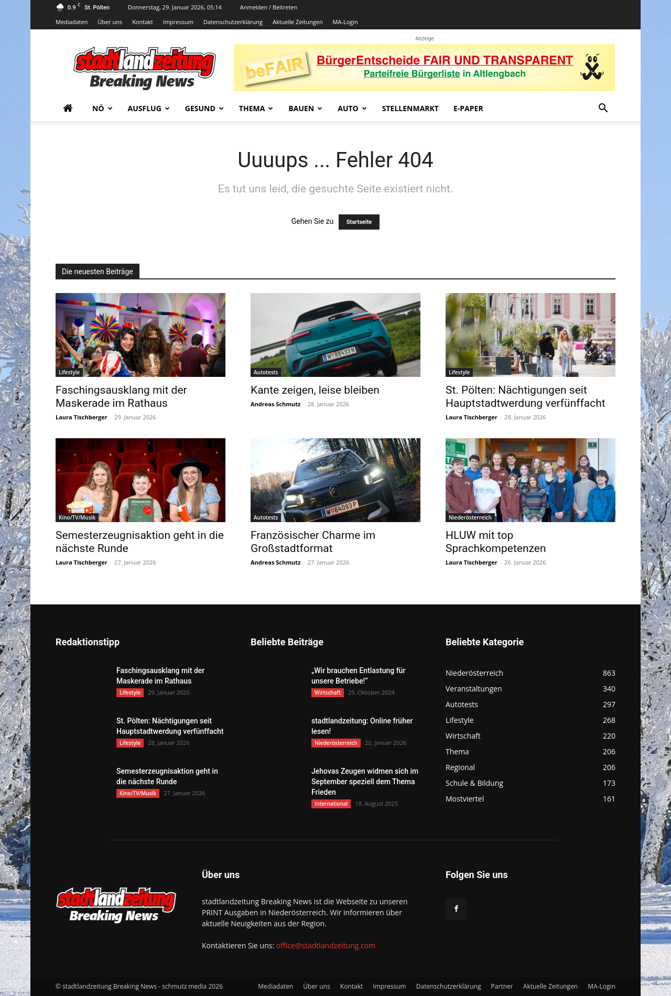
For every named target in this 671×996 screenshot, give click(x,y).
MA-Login (345, 22)
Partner (502, 986)
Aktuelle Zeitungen (298, 22)
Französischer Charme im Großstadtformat (313, 542)
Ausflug (149, 108)
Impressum (178, 22)
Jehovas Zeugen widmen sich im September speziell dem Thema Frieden (364, 781)
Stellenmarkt (410, 108)
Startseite (359, 222)
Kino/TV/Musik (77, 517)
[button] (602, 109)
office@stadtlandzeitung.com (325, 945)
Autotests (266, 372)
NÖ (102, 108)
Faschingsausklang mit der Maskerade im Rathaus (121, 396)
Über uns (110, 22)
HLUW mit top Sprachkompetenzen (496, 542)
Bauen (305, 108)
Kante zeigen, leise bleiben (315, 390)
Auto (352, 108)
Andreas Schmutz (275, 404)
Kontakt (142, 22)
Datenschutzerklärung (233, 22)
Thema (256, 108)
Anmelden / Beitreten (269, 7)
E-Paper (468, 108)
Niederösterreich (470, 517)
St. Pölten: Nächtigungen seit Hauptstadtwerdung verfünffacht (525, 396)
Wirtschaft (328, 692)
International (331, 803)
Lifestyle (69, 372)
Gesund (204, 108)
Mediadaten (72, 22)
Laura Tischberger (81, 417)
